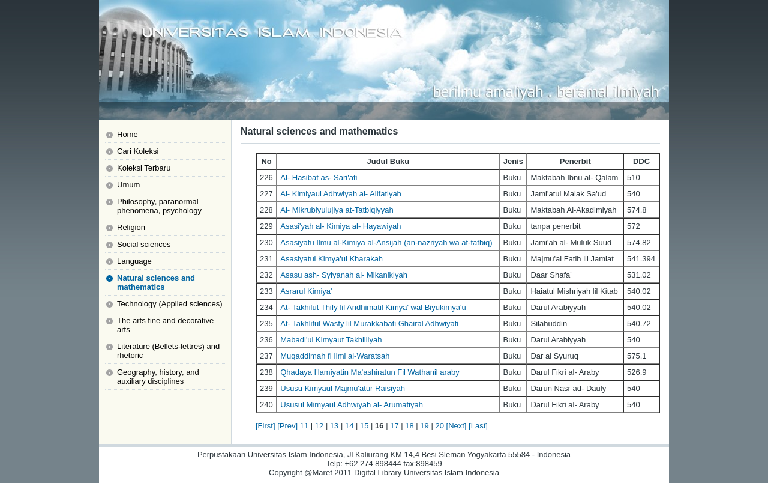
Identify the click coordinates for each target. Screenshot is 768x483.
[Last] (478, 425)
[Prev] (287, 425)
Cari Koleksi (137, 151)
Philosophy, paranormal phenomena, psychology (159, 206)
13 (334, 425)
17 (394, 425)
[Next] (456, 425)
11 (304, 425)
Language (134, 261)
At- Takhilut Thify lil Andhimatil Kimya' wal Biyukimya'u (373, 307)
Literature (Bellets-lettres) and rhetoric (168, 351)
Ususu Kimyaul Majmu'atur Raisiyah (342, 388)
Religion (131, 227)
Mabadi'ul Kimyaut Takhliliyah (331, 339)
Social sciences (144, 244)
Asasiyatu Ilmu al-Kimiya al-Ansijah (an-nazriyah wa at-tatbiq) (386, 242)
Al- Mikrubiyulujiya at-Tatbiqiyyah (337, 209)
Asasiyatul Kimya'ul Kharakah (331, 258)
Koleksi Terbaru (143, 167)
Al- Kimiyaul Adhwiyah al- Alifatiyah (340, 193)
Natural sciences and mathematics (156, 282)
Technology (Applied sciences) (170, 303)
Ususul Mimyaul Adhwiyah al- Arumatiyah (351, 404)
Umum (128, 184)
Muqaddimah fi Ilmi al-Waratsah (334, 355)
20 (439, 425)
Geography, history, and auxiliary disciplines (158, 377)
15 (364, 425)
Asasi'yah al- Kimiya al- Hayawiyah (340, 226)
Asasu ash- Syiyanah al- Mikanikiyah (343, 274)
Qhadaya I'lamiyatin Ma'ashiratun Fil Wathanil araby (370, 372)
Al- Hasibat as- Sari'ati (318, 177)
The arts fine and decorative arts (165, 325)
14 (349, 425)
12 (319, 425)
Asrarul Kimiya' (306, 291)
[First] (265, 425)
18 (409, 425)
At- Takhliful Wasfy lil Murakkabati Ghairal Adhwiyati (369, 323)
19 (424, 425)
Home (127, 134)
